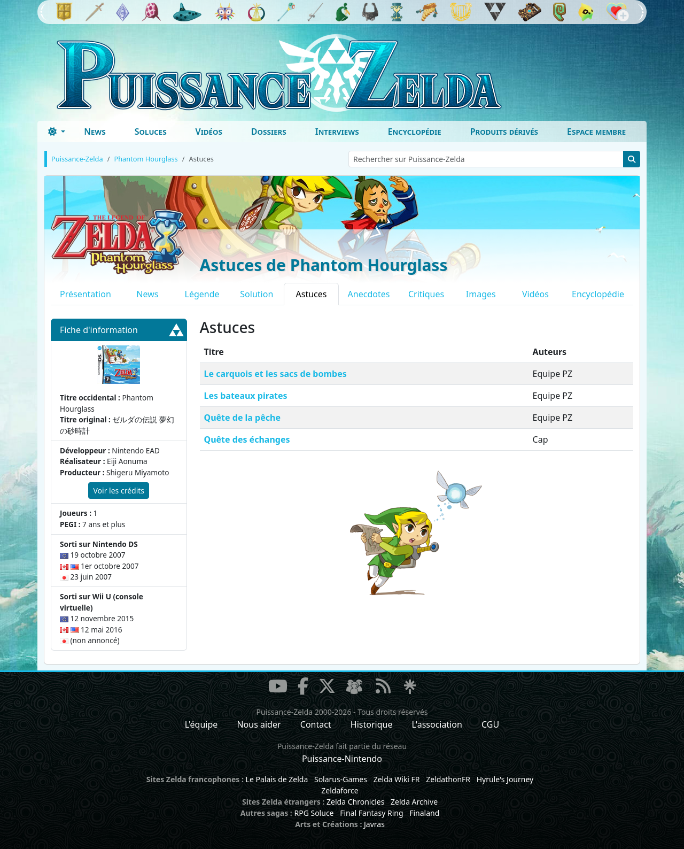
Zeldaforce (339, 790)
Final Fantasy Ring (371, 813)
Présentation (85, 294)
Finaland (424, 813)
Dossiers (268, 131)
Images (481, 294)
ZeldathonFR (448, 779)
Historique (372, 724)
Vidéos (209, 131)
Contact (315, 724)
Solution (256, 294)
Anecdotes (369, 294)
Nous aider (259, 724)
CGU (490, 724)
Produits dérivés (504, 131)
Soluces (151, 131)
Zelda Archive (414, 802)
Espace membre (596, 131)
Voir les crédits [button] (118, 490)
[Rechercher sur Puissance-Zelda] (486, 159)
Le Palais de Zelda (277, 779)
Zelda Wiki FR (397, 779)
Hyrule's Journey (505, 779)
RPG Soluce (313, 813)
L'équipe (201, 724)
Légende (202, 294)
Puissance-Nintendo (342, 759)
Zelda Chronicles (355, 802)
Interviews (337, 131)
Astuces (311, 294)
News (95, 131)
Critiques (426, 294)
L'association (437, 724)
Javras (374, 824)
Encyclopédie (414, 131)
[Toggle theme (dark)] (56, 131)
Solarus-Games (340, 779)
